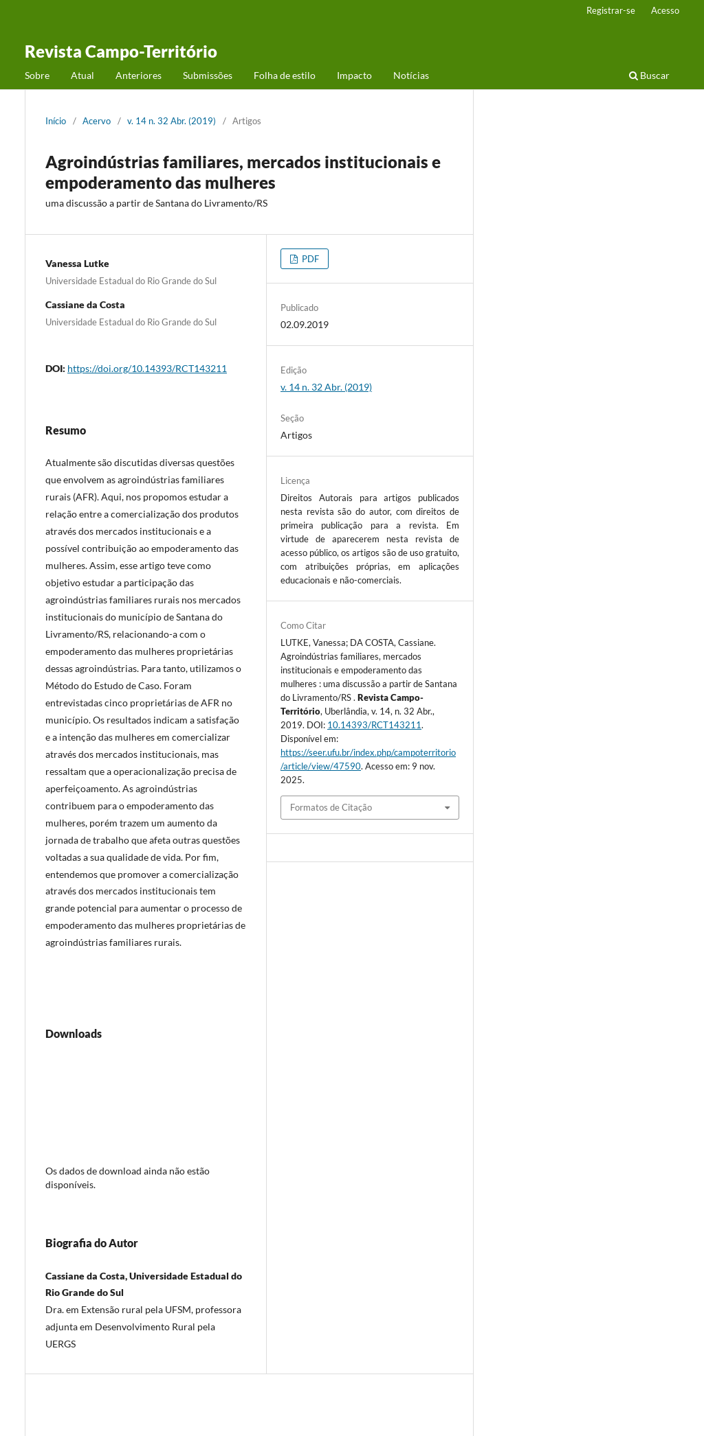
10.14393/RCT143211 (374, 724)
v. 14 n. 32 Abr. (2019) (171, 120)
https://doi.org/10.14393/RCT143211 (147, 368)
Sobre (37, 75)
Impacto (354, 75)
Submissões (207, 75)
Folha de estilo (285, 75)
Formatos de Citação (331, 807)
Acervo (96, 120)
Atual (82, 75)
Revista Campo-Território (121, 51)
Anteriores (139, 75)
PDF (309, 258)
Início (55, 120)
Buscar (649, 75)
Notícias (411, 75)
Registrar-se (610, 10)
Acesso (665, 10)
